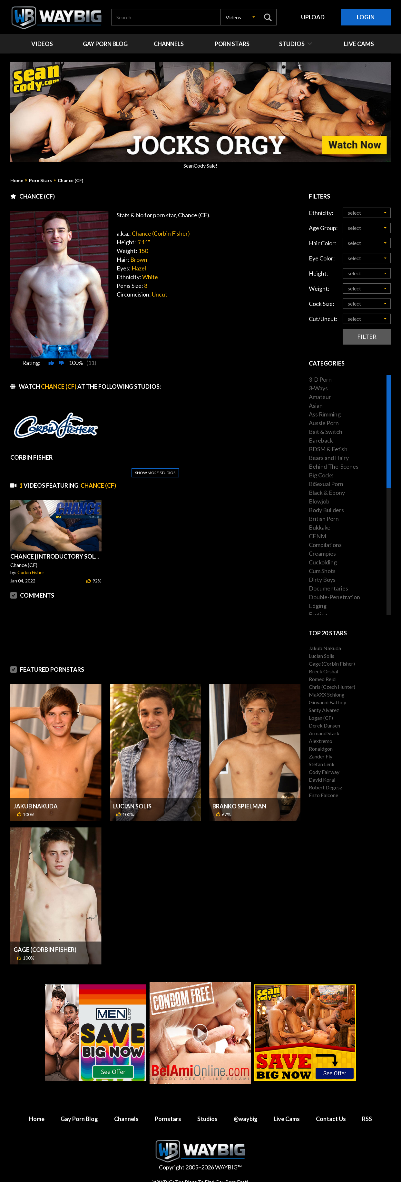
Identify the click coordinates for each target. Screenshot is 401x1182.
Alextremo (320, 741)
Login (366, 17)
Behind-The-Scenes (333, 466)
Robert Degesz (325, 787)
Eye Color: (322, 258)
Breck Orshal (323, 671)
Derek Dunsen (324, 725)
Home (16, 180)
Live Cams (287, 1118)
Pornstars (168, 1118)
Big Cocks (321, 475)
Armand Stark (324, 733)
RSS (367, 1118)
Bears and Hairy (329, 457)
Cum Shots (322, 570)
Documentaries (328, 588)
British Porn (324, 518)
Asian (316, 405)
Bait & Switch (325, 431)
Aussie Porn (324, 422)
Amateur (320, 396)
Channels (126, 1118)
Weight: (319, 288)
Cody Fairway (324, 772)
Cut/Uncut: (323, 319)
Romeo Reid (322, 679)
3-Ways (318, 388)
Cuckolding (323, 562)
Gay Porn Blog (79, 1118)
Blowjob (319, 501)
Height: (318, 273)
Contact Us (331, 1118)
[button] (239, 17)
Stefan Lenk (322, 764)
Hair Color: (322, 243)
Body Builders (326, 509)
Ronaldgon (321, 749)
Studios (207, 1118)
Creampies (322, 553)
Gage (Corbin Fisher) (45, 949)
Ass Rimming (325, 414)
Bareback (321, 440)
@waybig (246, 1118)
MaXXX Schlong (327, 694)
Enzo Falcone (323, 795)
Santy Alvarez (324, 710)
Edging (318, 605)
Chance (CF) (70, 180)
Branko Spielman (239, 806)
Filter (367, 336)
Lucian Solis (132, 806)
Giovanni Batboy (327, 702)
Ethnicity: (321, 213)
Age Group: (323, 228)
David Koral (322, 780)
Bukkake (319, 527)
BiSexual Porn (326, 483)
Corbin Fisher (30, 572)
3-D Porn (320, 379)
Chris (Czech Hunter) (332, 687)
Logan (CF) (321, 718)
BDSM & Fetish (328, 449)
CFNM (317, 536)
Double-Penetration (334, 597)
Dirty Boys (322, 579)
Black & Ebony (327, 492)
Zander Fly (320, 756)
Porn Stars (40, 180)
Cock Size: (321, 304)
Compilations (325, 544)
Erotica (318, 614)
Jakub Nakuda (36, 806)
